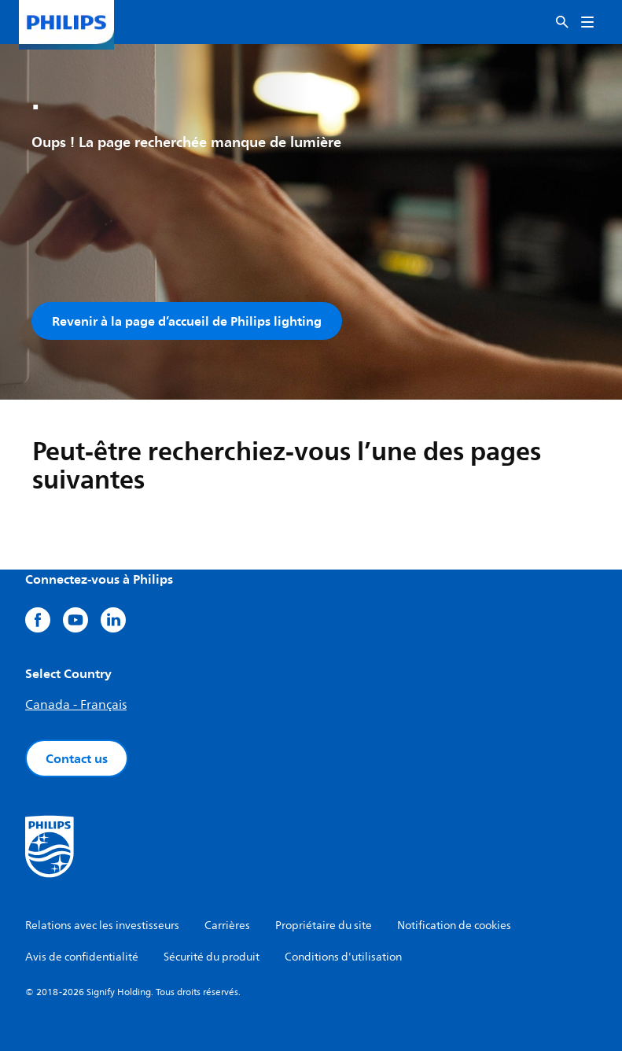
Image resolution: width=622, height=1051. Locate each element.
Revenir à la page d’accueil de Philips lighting (187, 321)
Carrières (227, 925)
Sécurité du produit (211, 957)
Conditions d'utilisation (343, 957)
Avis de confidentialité (81, 957)
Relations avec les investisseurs (102, 925)
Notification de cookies (454, 925)
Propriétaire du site (323, 925)
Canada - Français (76, 705)
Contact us (77, 758)
